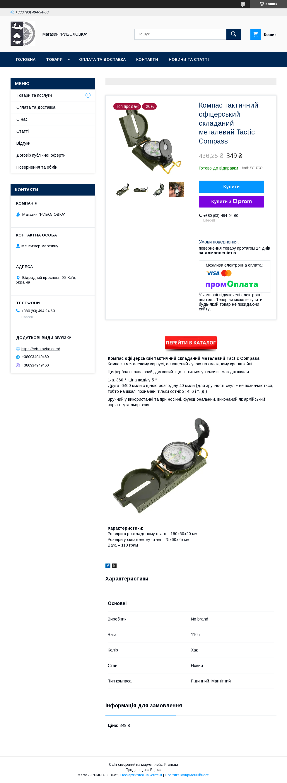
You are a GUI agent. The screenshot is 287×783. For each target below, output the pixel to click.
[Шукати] (233, 34)
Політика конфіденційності (187, 775)
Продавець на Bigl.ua (143, 770)
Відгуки (23, 143)
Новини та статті (189, 59)
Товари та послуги (34, 95)
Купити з (231, 201)
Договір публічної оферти (41, 155)
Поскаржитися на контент (141, 775)
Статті (22, 131)
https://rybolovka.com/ (40, 348)
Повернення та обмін (36, 167)
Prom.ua (171, 765)
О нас (22, 119)
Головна (25, 59)
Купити (231, 186)
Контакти (147, 59)
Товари (54, 59)
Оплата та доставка (102, 59)
